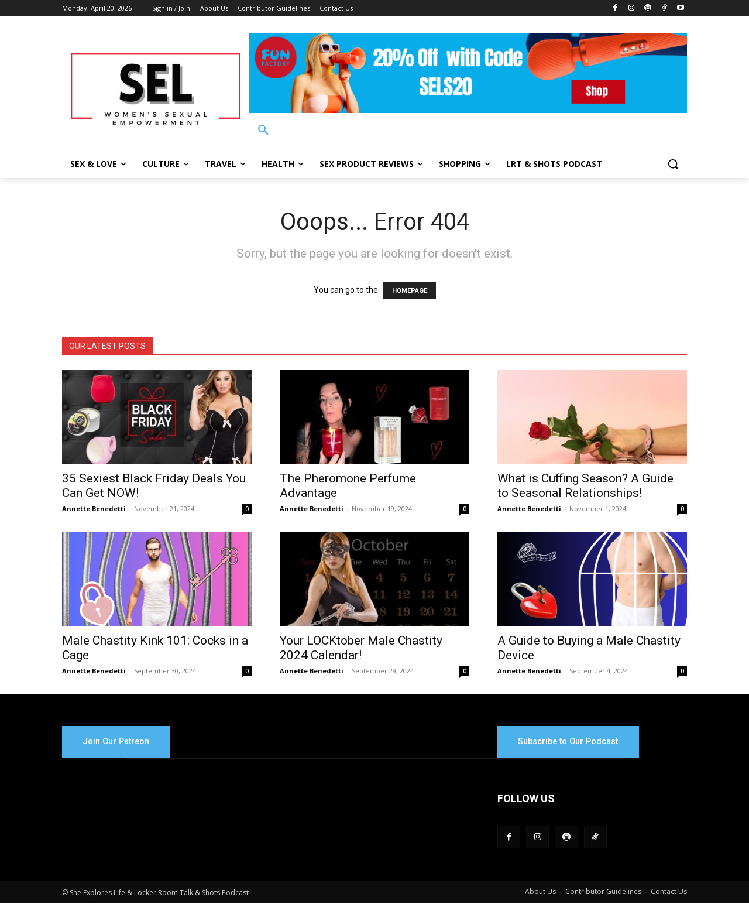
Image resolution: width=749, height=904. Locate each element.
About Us (540, 892)
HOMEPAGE (409, 291)
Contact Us (669, 892)
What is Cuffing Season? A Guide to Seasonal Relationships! (585, 485)
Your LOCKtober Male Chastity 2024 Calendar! (361, 648)
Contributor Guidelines (603, 892)
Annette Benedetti (94, 508)
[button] (263, 131)
